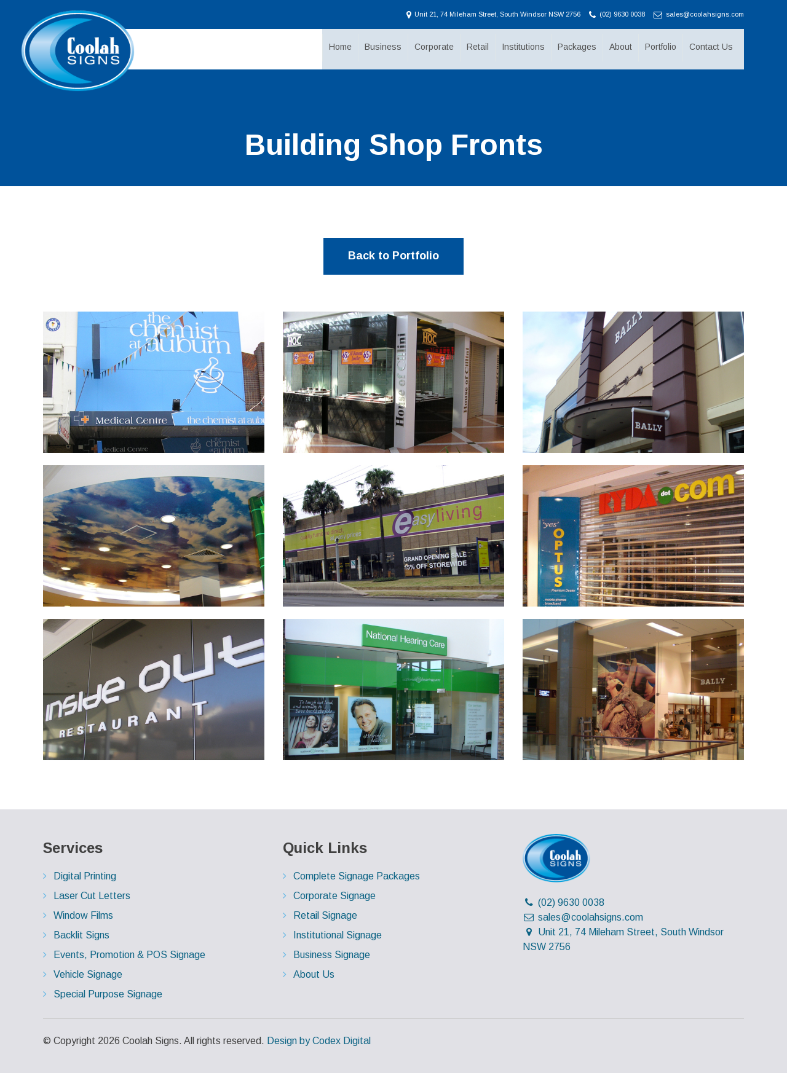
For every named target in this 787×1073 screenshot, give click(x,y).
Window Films (83, 915)
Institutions (522, 48)
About (619, 48)
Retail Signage (325, 915)
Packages (575, 48)
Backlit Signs (81, 935)
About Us (313, 974)
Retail (476, 48)
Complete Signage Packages (356, 876)
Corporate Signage (334, 895)
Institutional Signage (337, 935)
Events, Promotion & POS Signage (129, 954)
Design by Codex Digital (319, 1041)
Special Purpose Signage (107, 994)
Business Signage (331, 954)
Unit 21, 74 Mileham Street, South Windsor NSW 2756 (494, 14)
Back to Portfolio (393, 256)
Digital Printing (84, 876)
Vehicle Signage (87, 974)
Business (381, 48)
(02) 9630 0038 (618, 14)
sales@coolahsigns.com (699, 14)
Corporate (433, 48)
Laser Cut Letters (91, 895)
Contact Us (710, 48)
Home (339, 48)
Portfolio (659, 48)
